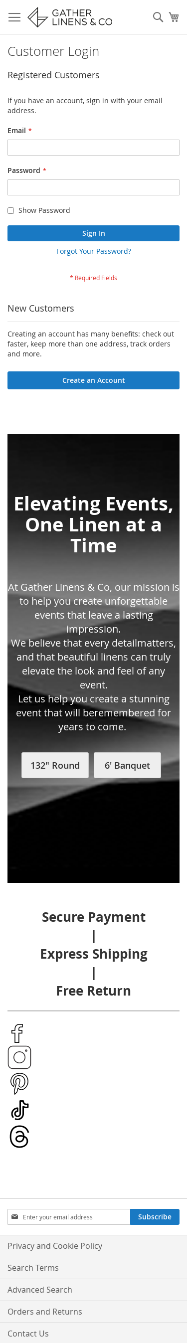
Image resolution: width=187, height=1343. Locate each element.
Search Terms (33, 1267)
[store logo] (69, 17)
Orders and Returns (44, 1311)
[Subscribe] (155, 1217)
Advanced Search (39, 1289)
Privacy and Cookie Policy (54, 1245)
